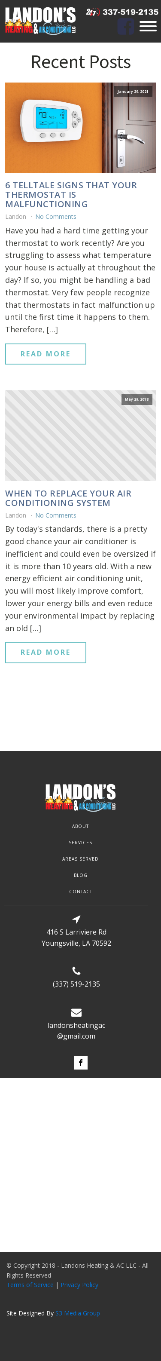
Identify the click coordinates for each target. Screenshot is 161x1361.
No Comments (55, 216)
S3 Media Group (77, 1313)
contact (80, 892)
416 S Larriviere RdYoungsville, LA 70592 (76, 937)
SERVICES (80, 843)
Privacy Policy (79, 1285)
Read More (46, 354)
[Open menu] (148, 26)
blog (81, 875)
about (80, 826)
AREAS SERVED (80, 859)
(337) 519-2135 (76, 984)
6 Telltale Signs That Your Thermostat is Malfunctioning (71, 195)
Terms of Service (30, 1285)
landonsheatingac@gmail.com (76, 1031)
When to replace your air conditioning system (68, 498)
